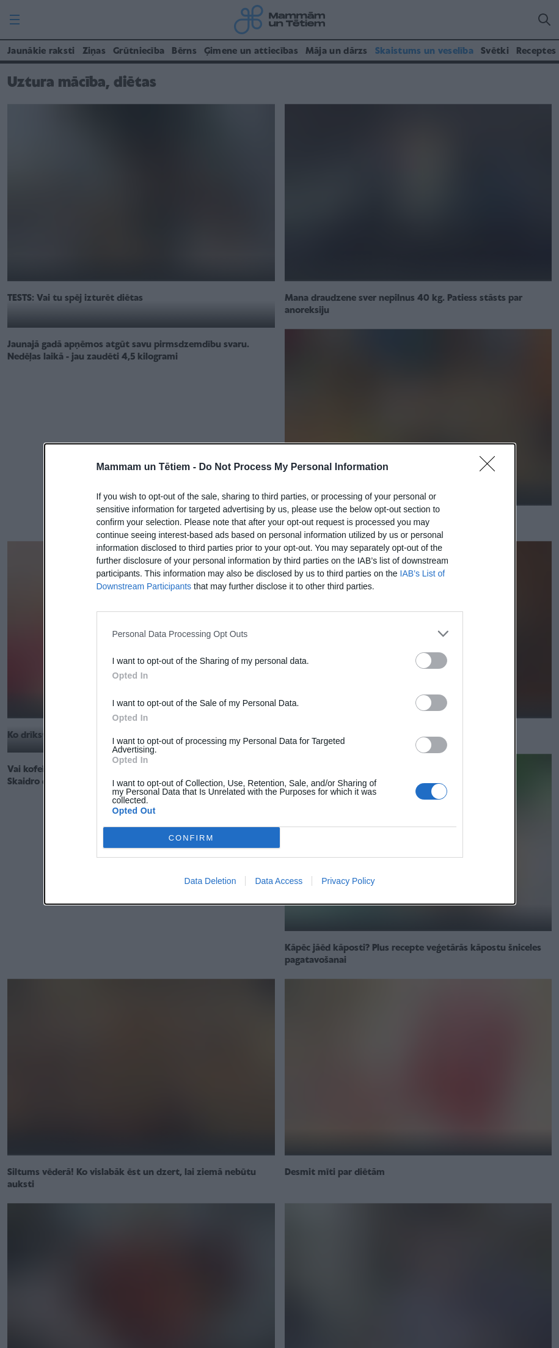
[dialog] (280, 674)
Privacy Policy (347, 881)
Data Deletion (210, 881)
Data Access (278, 881)
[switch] (431, 660)
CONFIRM (191, 837)
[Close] (491, 467)
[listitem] (279, 633)
